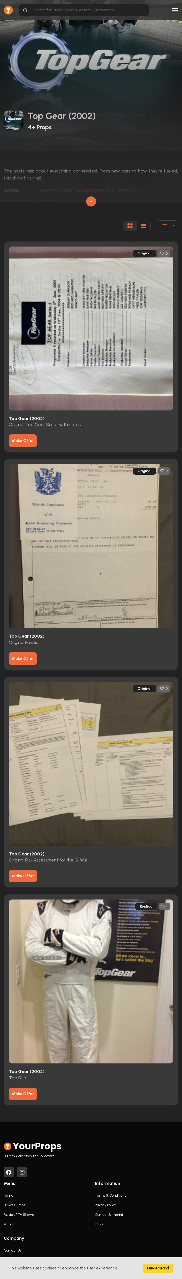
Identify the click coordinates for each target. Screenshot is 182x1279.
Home (8, 1196)
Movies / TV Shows (19, 1215)
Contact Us (12, 1251)
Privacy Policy (105, 1205)
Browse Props (14, 1205)
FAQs (99, 1224)
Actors (9, 1224)
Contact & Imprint (109, 1215)
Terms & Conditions (110, 1196)
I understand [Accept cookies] (158, 1268)
